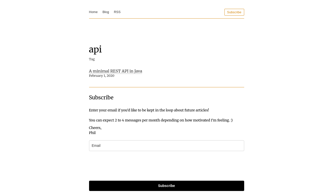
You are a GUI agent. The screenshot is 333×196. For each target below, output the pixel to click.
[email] (166, 145)
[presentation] (127, 166)
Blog (106, 12)
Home (93, 12)
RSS (117, 12)
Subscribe (234, 12)
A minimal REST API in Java (115, 71)
